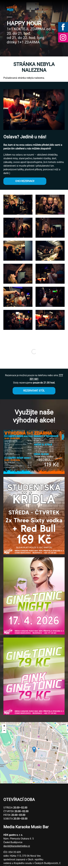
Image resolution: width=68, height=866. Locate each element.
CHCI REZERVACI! (24, 181)
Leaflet (37, 782)
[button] (17, 213)
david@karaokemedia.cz (16, 846)
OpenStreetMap (50, 782)
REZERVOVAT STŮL (34, 390)
